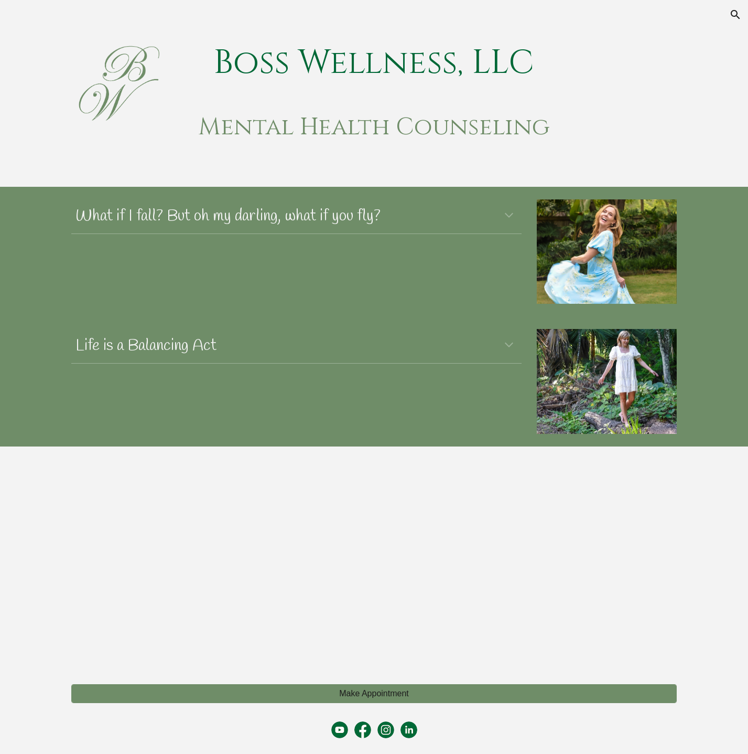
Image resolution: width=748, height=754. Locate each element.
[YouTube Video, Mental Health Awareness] (218, 559)
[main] (374, 63)
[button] (735, 14)
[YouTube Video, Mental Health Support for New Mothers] (529, 559)
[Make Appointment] (374, 694)
